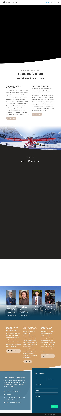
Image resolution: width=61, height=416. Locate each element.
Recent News (11, 118)
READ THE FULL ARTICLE (12, 351)
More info (28, 361)
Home (47, 2)
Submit (54, 406)
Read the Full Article (46, 355)
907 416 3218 (55, 2)
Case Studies (37, 114)
